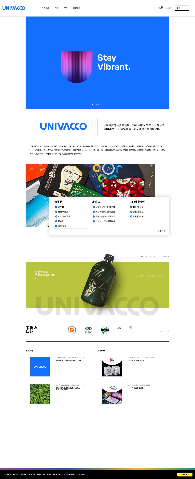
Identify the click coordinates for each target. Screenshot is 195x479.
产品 (56, 8)
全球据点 (168, 8)
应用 (65, 8)
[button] (92, 104)
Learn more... (82, 474)
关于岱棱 (45, 8)
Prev (162, 333)
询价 (160, 7)
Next (167, 333)
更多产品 (163, 231)
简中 (178, 8)
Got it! (184, 474)
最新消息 (76, 8)
